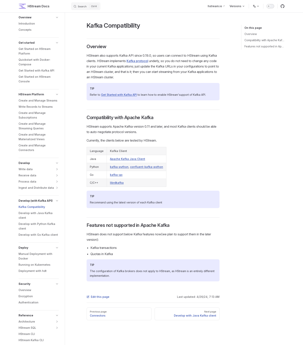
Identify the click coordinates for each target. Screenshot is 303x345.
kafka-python (119, 166)
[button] (39, 17)
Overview (250, 34)
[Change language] (256, 6)
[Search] (85, 6)
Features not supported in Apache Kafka (264, 46)
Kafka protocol (137, 61)
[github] (282, 6)
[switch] (270, 6)
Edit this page (98, 296)
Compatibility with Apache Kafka (264, 40)
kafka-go (116, 174)
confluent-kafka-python (146, 166)
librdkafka (117, 182)
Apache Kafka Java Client (127, 159)
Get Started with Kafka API (119, 94)
